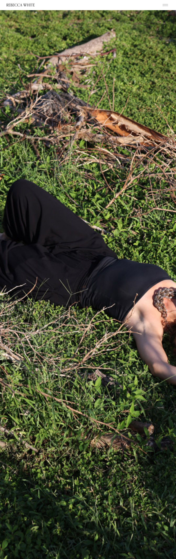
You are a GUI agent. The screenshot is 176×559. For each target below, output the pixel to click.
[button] (165, 5)
